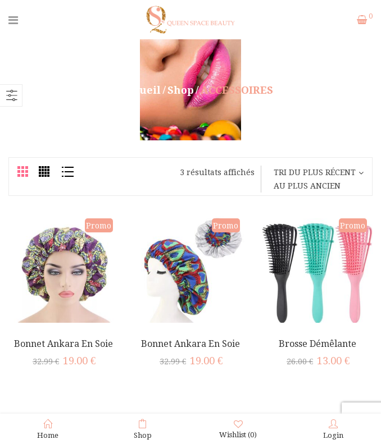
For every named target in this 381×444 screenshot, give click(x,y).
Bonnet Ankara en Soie (190, 343)
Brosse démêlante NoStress (317, 349)
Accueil (140, 90)
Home (47, 429)
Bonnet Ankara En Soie (63, 343)
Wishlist (238, 429)
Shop (180, 90)
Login (333, 429)
